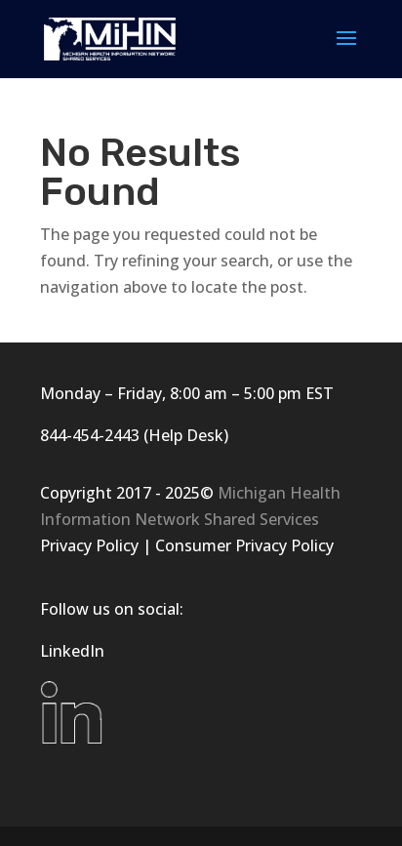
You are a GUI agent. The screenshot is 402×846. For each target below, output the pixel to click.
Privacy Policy (89, 545)
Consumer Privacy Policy (244, 545)
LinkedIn (72, 651)
